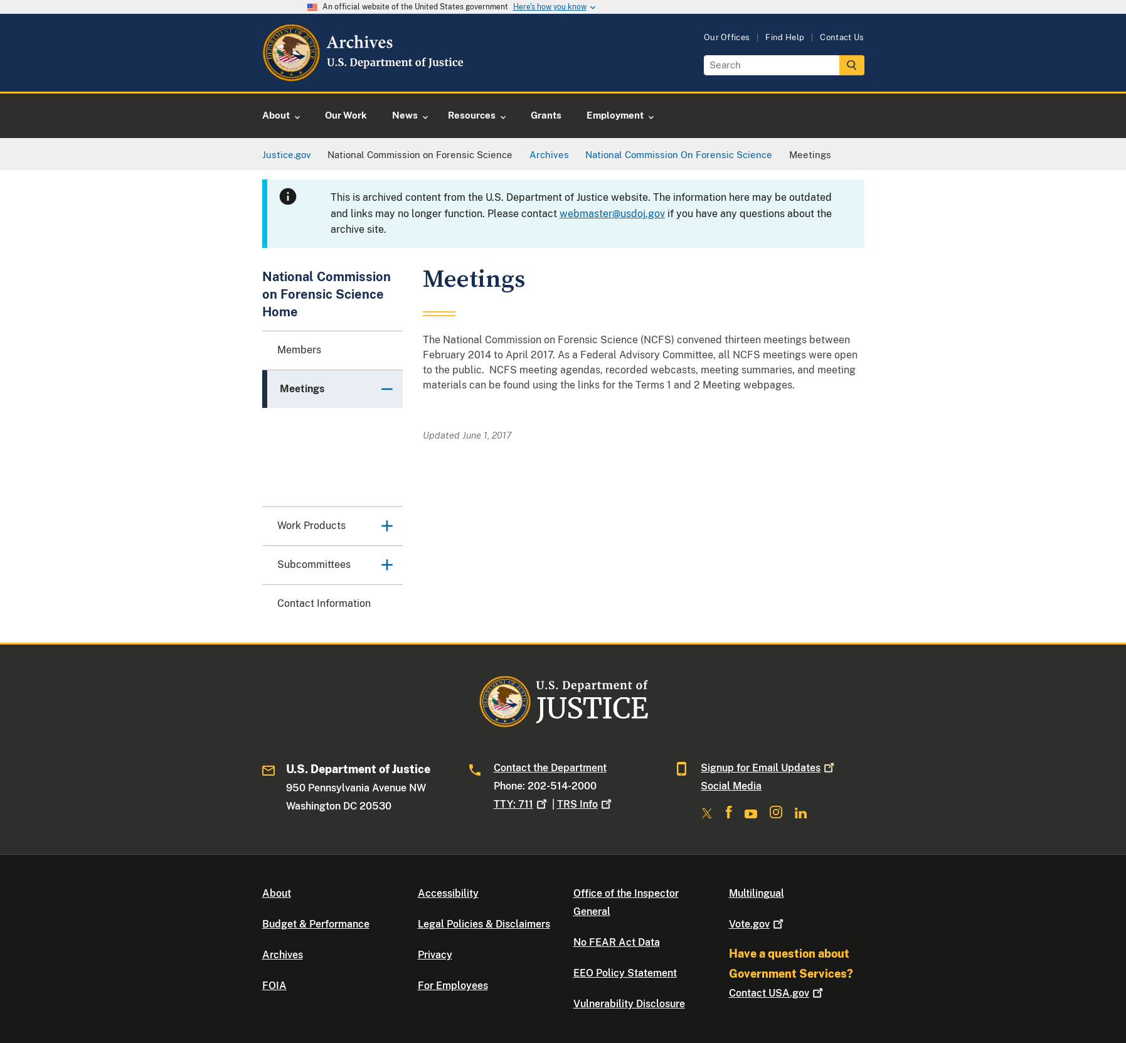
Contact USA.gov (777, 993)
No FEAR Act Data (616, 942)
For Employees (453, 986)
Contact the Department (550, 768)
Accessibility (448, 893)
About (276, 893)
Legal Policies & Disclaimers (484, 924)
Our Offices (727, 37)
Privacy (435, 955)
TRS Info (585, 804)
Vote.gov (757, 924)
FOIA (274, 986)
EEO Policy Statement (625, 973)
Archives (282, 955)
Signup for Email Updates (769, 768)
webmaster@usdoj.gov (612, 214)
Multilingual (756, 893)
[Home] (364, 76)
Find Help (784, 37)
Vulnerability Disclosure (629, 1004)
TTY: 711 (522, 804)
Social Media (731, 786)
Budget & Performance (315, 924)
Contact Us (842, 37)
